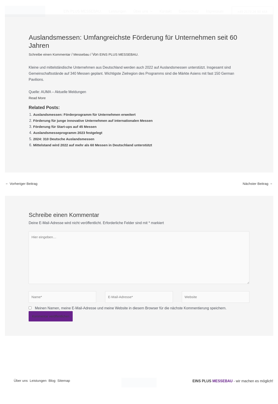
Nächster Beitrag (257, 184)
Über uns (143, 11)
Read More (37, 98)
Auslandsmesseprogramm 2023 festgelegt (69, 133)
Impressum (214, 11)
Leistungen (117, 11)
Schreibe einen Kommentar (50, 54)
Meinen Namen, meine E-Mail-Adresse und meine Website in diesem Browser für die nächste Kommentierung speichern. (131, 311)
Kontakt (165, 11)
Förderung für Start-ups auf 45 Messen (66, 127)
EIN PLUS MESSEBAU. (83, 11)
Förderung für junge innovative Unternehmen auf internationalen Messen (95, 120)
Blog (56, 384)
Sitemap (69, 384)
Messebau (83, 54)
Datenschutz (189, 11)
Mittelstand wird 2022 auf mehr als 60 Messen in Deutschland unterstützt (95, 145)
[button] (150, 11)
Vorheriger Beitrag (22, 184)
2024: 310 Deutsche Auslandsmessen (65, 139)
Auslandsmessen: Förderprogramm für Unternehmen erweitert (86, 114)
